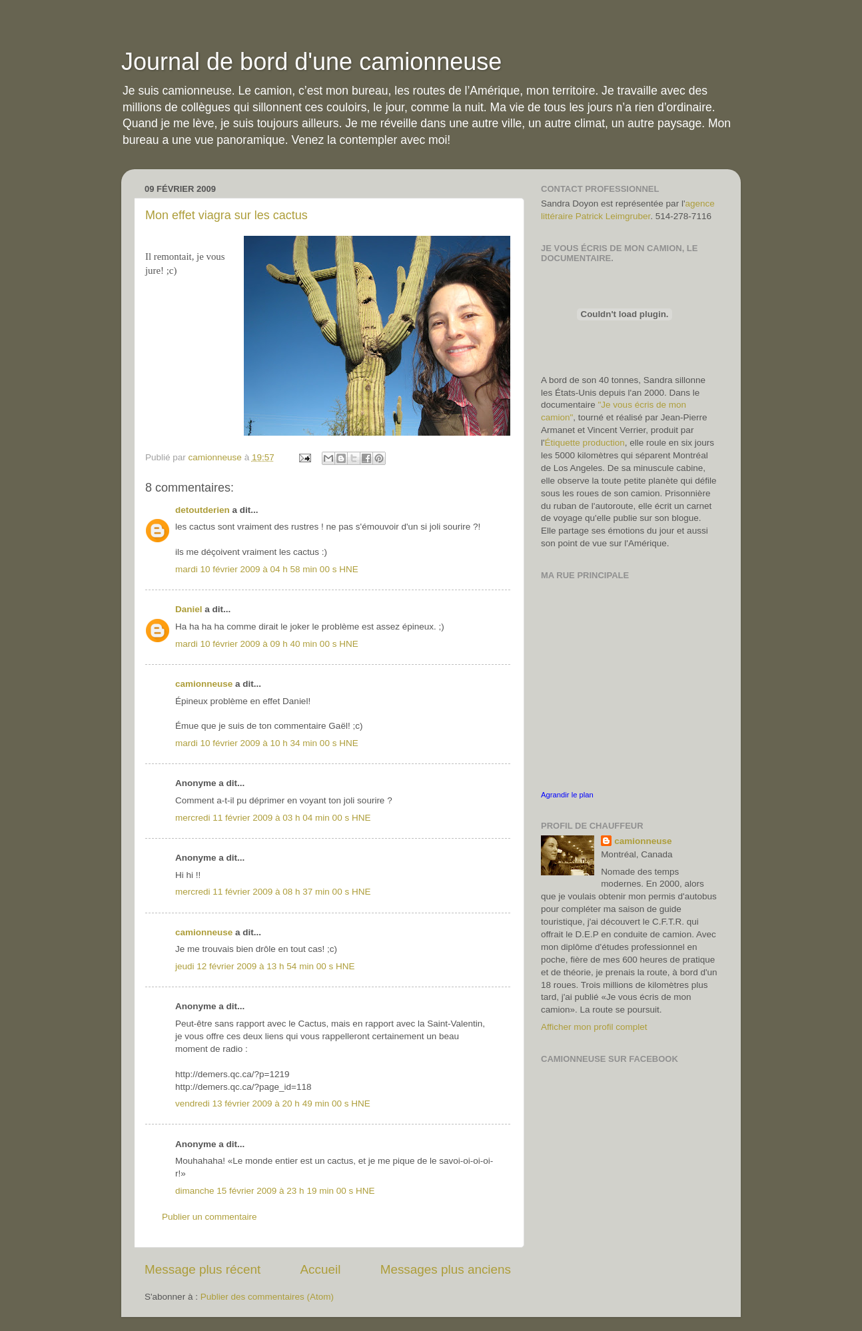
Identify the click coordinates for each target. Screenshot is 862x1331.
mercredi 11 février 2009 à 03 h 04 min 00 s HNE (272, 818)
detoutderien (202, 510)
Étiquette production (585, 443)
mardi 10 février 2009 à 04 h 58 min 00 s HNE (266, 569)
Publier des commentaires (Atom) (267, 1297)
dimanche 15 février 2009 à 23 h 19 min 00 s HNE (274, 1191)
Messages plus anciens (445, 1269)
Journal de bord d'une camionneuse (311, 61)
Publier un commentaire (209, 1217)
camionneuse (203, 684)
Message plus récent (202, 1269)
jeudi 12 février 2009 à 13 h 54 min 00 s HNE (264, 966)
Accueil (320, 1269)
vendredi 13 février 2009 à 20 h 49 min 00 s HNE (272, 1104)
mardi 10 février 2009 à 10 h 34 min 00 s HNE (266, 743)
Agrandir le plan (567, 795)
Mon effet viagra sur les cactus (226, 215)
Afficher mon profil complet (594, 1027)
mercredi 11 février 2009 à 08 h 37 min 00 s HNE (272, 892)
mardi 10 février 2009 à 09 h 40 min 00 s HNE (266, 644)
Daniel (189, 609)
